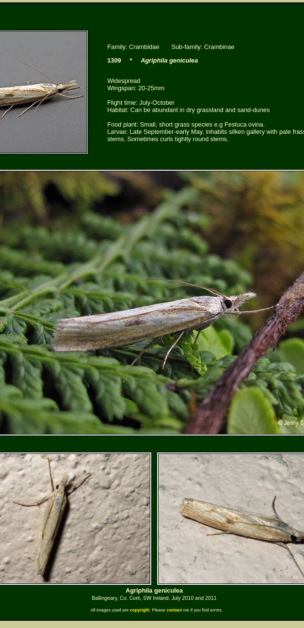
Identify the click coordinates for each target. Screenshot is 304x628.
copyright (140, 610)
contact (174, 610)
